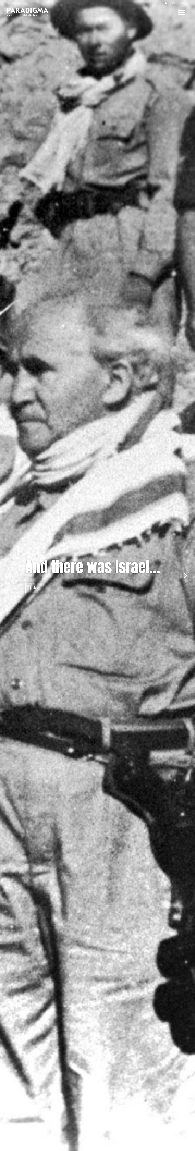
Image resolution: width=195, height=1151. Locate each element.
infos (35, 588)
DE (174, 3)
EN (165, 3)
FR (182, 3)
